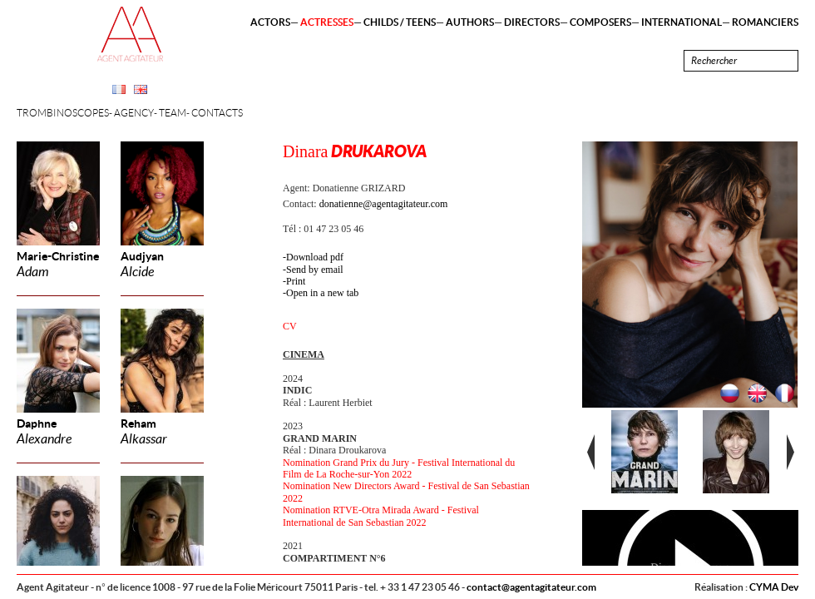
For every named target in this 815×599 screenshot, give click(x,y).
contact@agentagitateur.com (531, 587)
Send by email (314, 269)
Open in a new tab (322, 293)
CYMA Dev (773, 587)
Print (295, 281)
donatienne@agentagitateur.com (383, 204)
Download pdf (314, 257)
